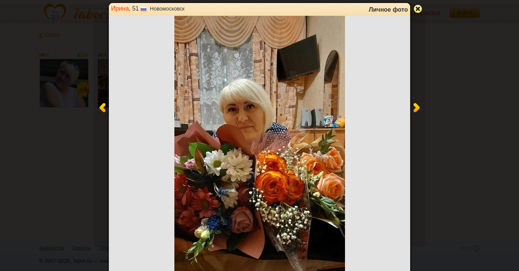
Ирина (120, 8)
